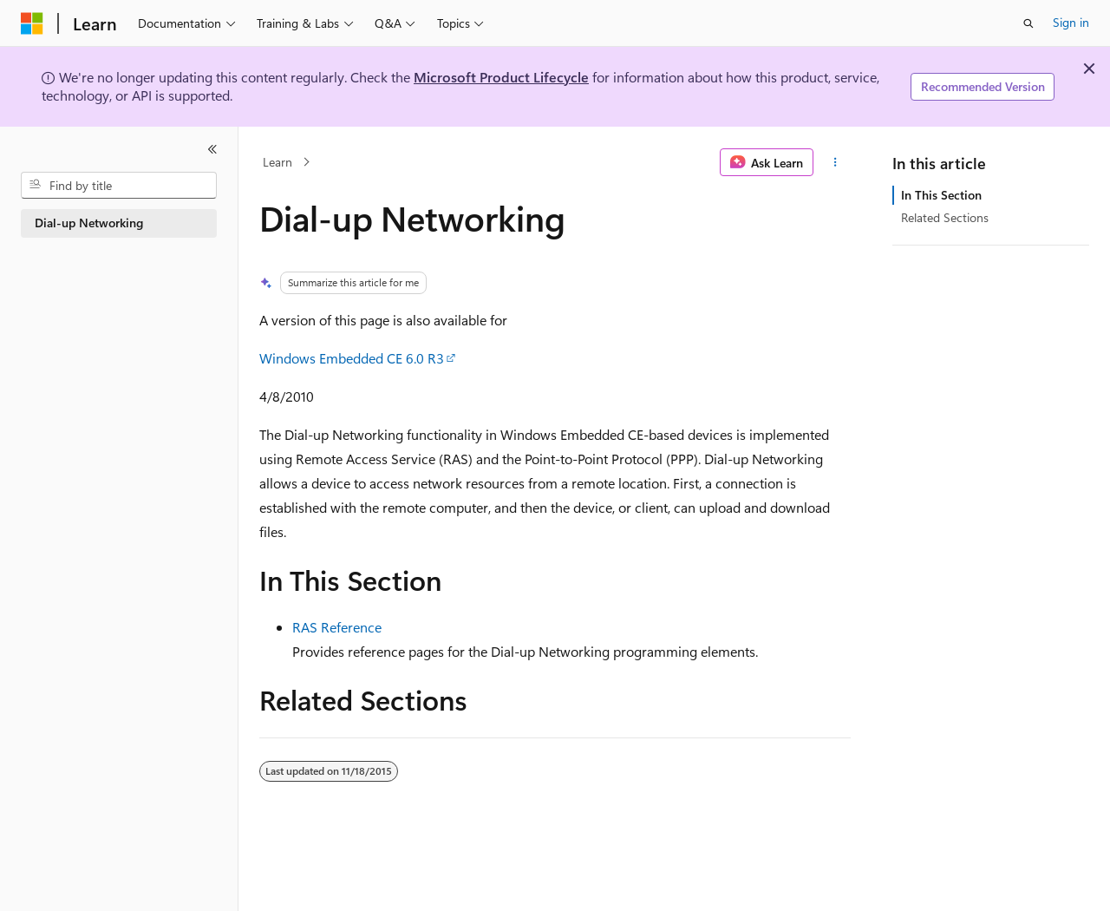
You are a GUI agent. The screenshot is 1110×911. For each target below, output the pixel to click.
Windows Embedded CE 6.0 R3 (351, 358)
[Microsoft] (32, 23)
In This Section (941, 195)
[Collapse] (212, 149)
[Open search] (1028, 23)
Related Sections (945, 217)
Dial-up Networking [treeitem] (89, 222)
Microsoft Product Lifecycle (501, 77)
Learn (277, 162)
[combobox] (119, 186)
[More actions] (835, 162)
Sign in (1071, 22)
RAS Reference (337, 627)
